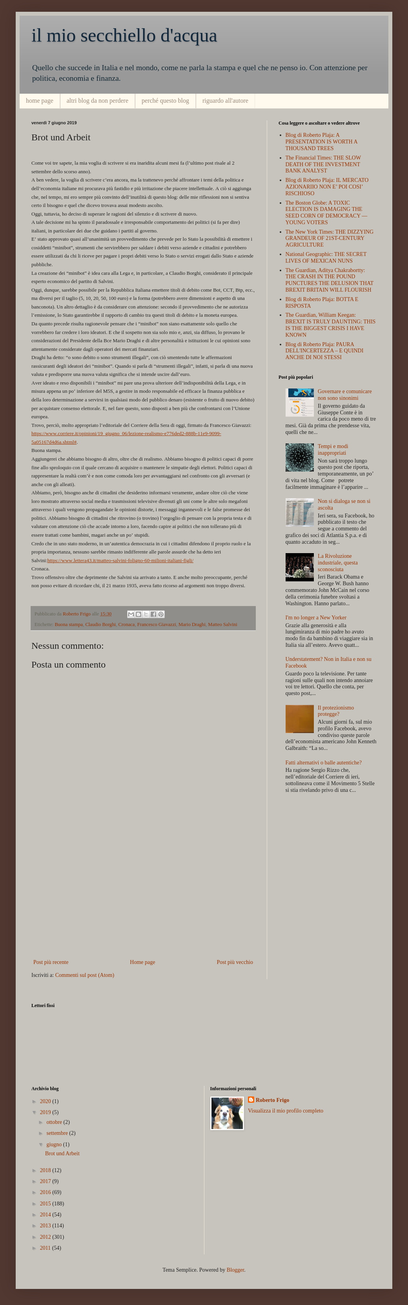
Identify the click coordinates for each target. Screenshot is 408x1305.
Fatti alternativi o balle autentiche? (324, 763)
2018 (46, 1170)
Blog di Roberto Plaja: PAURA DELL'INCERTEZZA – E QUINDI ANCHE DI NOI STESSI (325, 351)
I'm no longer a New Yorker (316, 618)
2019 (46, 1112)
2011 (46, 1248)
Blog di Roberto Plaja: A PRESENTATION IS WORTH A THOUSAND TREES (321, 141)
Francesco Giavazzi (156, 624)
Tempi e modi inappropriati (333, 449)
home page (39, 100)
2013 (46, 1226)
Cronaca (126, 624)
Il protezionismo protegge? (336, 711)
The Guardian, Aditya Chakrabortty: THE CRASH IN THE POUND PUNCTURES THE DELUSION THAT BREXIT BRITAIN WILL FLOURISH (329, 280)
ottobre (54, 1122)
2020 (46, 1101)
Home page (142, 962)
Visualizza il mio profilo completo (285, 1111)
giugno (54, 1144)
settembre (57, 1133)
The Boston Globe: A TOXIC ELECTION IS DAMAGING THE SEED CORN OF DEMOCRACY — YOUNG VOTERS (327, 212)
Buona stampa (69, 624)
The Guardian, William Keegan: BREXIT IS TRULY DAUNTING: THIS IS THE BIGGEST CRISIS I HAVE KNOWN (331, 325)
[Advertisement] (143, 898)
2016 (46, 1192)
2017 (46, 1181)
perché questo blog (165, 100)
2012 (46, 1237)
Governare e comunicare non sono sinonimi (345, 394)
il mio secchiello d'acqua (124, 35)
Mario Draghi (192, 624)
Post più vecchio (235, 962)
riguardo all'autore (225, 100)
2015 (46, 1204)
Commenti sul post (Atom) (85, 975)
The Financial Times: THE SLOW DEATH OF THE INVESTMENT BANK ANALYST (323, 164)
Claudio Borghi (100, 624)
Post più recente (50, 962)
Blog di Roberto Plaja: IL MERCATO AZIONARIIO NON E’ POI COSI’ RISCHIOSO (327, 186)
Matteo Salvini (222, 624)
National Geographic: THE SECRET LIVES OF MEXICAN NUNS (326, 257)
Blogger (235, 1270)
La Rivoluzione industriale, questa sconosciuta (338, 562)
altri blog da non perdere (97, 100)
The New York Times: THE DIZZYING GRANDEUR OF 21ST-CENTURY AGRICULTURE (330, 238)
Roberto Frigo (272, 1100)
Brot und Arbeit (62, 1153)
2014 (46, 1215)
